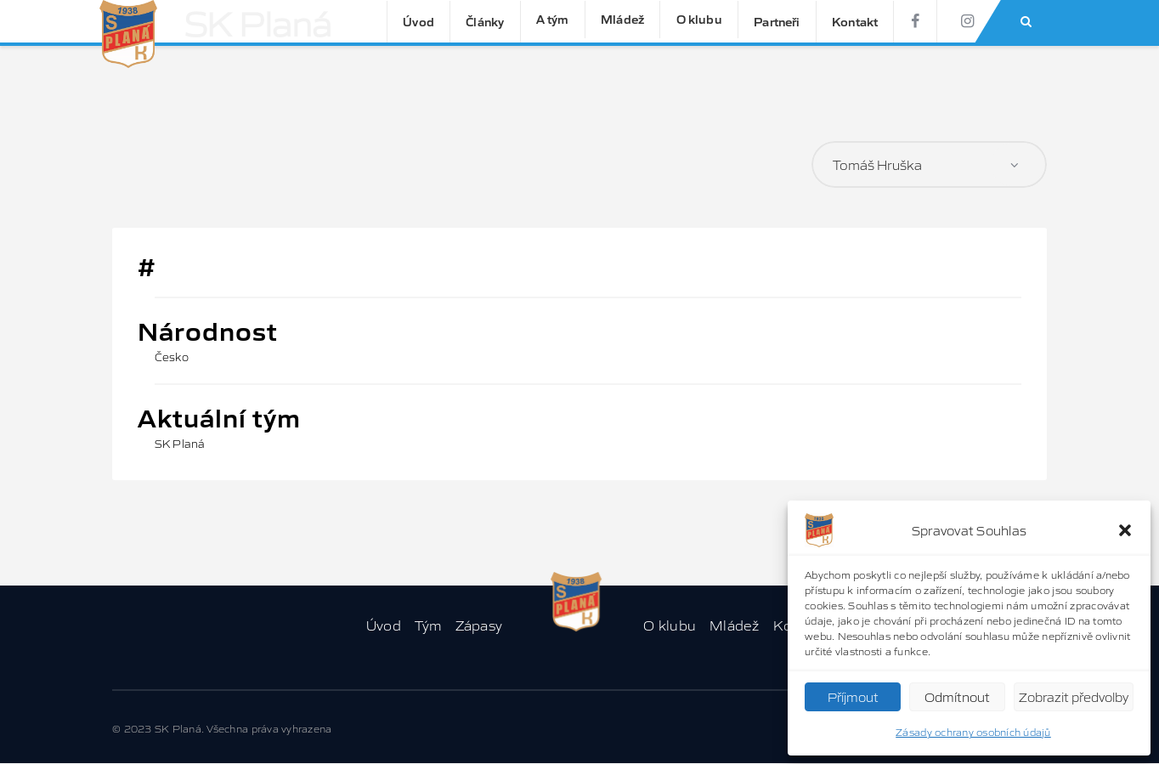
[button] (1125, 530)
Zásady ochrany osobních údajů (973, 731)
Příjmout (853, 696)
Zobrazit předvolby (1073, 696)
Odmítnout (957, 696)
